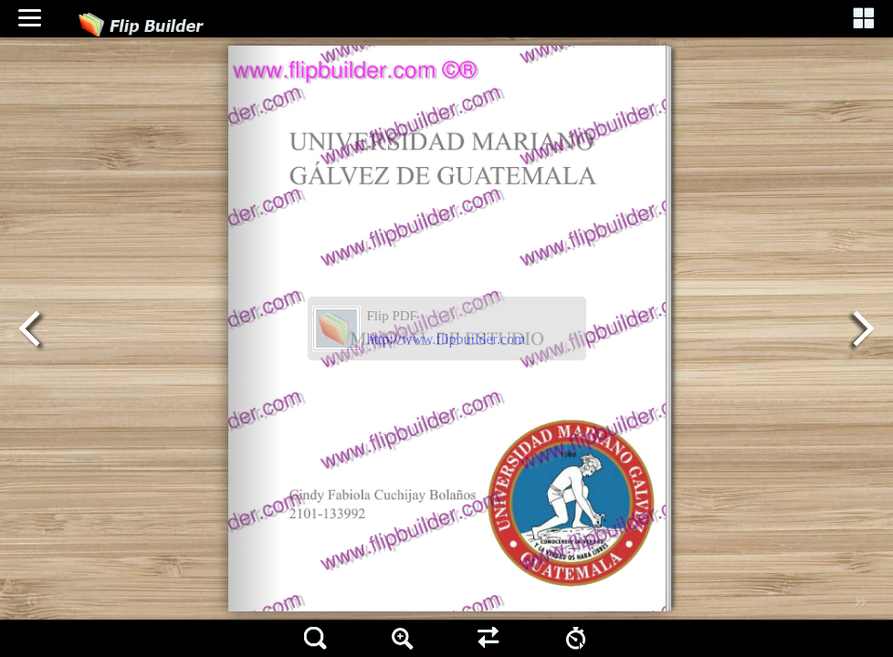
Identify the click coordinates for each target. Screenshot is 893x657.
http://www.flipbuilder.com (446, 339)
